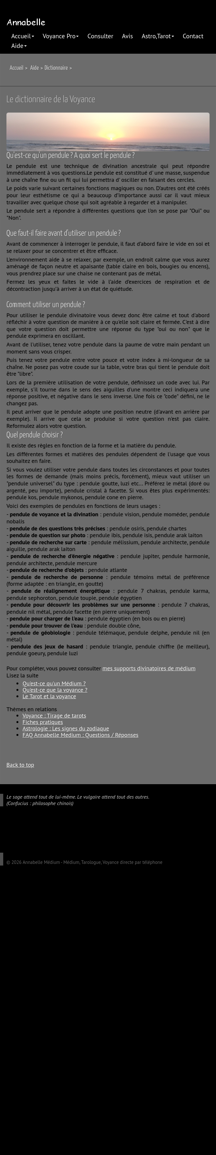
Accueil (22, 36)
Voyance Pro (61, 36)
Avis (127, 36)
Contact (193, 36)
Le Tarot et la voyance (49, 696)
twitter (22, 829)
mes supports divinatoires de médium (149, 668)
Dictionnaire (56, 68)
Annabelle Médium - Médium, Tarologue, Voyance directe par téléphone (92, 862)
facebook (13, 829)
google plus (4, 829)
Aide (19, 45)
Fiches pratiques (43, 722)
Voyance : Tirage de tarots (54, 715)
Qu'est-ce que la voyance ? (55, 689)
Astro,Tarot (158, 36)
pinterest (41, 829)
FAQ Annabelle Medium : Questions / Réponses (80, 734)
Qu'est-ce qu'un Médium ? (54, 683)
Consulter (100, 36)
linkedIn (32, 829)
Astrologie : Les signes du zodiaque (66, 728)
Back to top (20, 764)
